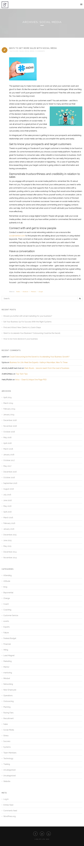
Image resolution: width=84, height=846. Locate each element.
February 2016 (9, 523)
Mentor (6, 667)
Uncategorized (9, 776)
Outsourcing (8, 701)
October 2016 (9, 477)
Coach (6, 604)
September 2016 (10, 483)
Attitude (6, 581)
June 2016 (7, 500)
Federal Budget (9, 638)
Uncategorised (9, 770)
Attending (7, 575)
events (6, 621)
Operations (8, 695)
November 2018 (10, 426)
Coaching (7, 610)
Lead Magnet (9, 655)
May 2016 (7, 506)
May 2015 (7, 546)
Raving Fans (8, 713)
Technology (8, 758)
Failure (6, 633)
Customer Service (10, 615)
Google (40, 291)
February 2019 (9, 409)
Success (6, 741)
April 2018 (7, 443)
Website (6, 781)
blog (5, 587)
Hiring (5, 650)
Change (6, 598)
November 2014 (10, 558)
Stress (6, 736)
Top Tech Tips (22, 374)
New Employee (9, 690)
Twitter (18, 291)
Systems (7, 747)
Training (6, 764)
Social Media (29, 51)
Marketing (7, 661)
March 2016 (8, 517)
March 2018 (8, 449)
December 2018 (10, 420)
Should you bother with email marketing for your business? (27, 316)
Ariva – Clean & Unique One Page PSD (31, 380)
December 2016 (10, 472)
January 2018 (8, 455)
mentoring (7, 673)
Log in (6, 799)
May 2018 (7, 437)
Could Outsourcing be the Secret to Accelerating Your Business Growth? (39, 357)
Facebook (25, 291)
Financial (7, 644)
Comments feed (10, 811)
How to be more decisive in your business (20, 339)
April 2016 (7, 512)
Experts (6, 627)
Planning (6, 707)
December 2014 (10, 552)
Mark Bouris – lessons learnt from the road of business (46, 368)
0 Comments (40, 51)
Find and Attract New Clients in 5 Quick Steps (22, 327)
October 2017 (9, 460)
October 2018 (9, 432)
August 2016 (8, 489)
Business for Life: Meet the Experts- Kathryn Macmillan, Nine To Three (38, 362)
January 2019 (8, 415)
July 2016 (7, 495)
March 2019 (8, 403)
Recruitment (8, 718)
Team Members (9, 753)
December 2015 (10, 535)
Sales (22, 51)
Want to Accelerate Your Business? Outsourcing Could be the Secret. (31, 333)
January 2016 (8, 529)
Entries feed (8, 805)
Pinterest (33, 291)
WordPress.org (9, 816)
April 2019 (7, 397)
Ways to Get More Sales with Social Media (33, 48)
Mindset (6, 678)
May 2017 (7, 466)
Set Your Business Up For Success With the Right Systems (27, 322)
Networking (8, 684)
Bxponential (8, 593)
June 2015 (7, 540)
